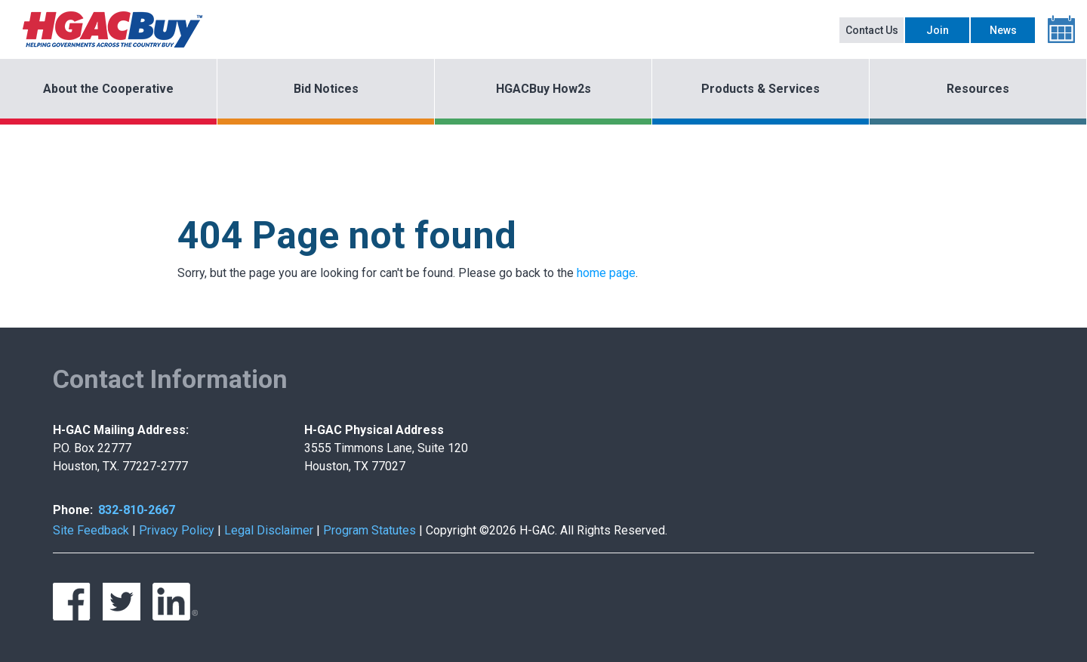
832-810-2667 (136, 510)
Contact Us (871, 30)
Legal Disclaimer (268, 530)
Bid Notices (326, 89)
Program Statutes (369, 530)
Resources (978, 89)
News (1003, 30)
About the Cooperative (108, 89)
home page (606, 273)
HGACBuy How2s (543, 89)
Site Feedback (91, 530)
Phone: (73, 510)
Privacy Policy (176, 530)
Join (937, 30)
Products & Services (760, 89)
